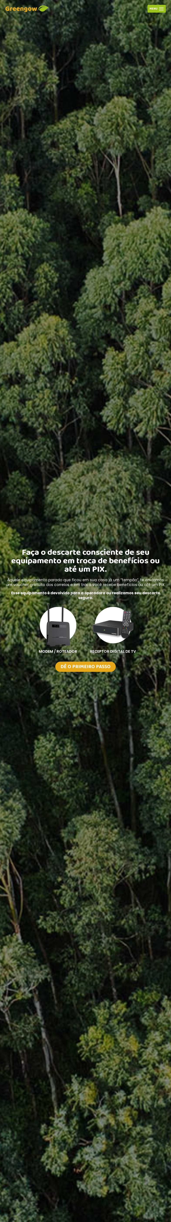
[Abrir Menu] (157, 9)
